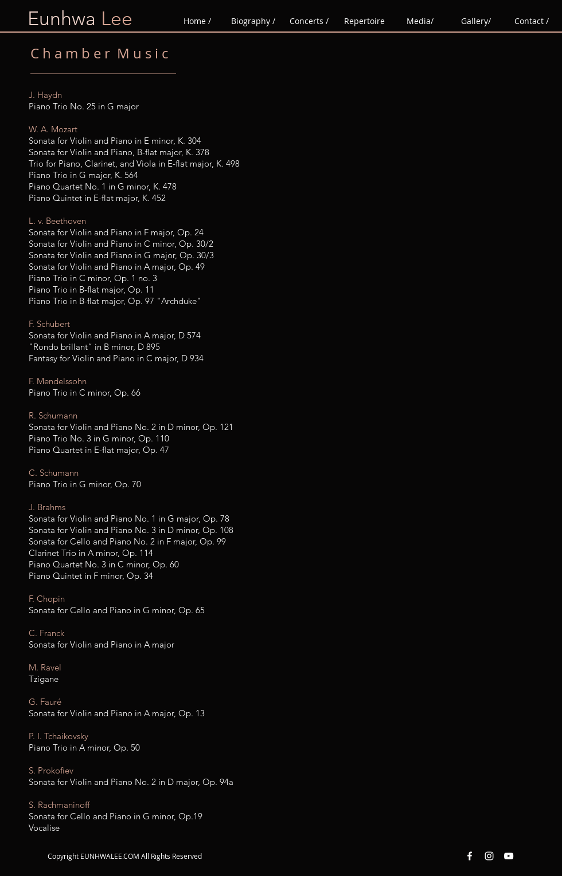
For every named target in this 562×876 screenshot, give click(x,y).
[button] (364, 21)
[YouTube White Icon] (508, 856)
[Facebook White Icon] (469, 856)
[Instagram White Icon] (489, 856)
